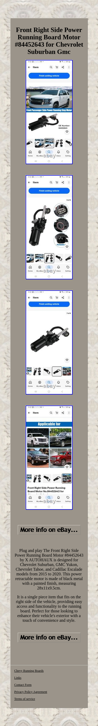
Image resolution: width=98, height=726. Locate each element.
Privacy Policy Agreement (30, 692)
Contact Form (22, 685)
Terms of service (24, 699)
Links (17, 678)
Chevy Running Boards (29, 671)
